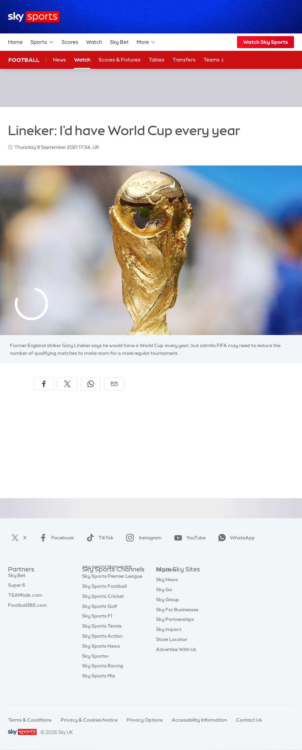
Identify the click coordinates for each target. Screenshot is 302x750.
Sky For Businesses (177, 619)
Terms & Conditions (30, 720)
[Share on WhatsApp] (91, 384)
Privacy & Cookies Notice (89, 720)
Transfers (184, 59)
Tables (156, 59)
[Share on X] (67, 384)
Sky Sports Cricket (103, 609)
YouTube (188, 537)
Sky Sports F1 (97, 629)
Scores (70, 41)
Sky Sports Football (104, 599)
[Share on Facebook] (44, 384)
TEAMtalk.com (25, 599)
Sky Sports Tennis (102, 639)
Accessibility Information (199, 720)
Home (15, 41)
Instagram (142, 537)
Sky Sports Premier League (112, 589)
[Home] (33, 16)
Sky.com (166, 579)
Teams (214, 60)
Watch (94, 41)
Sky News (167, 589)
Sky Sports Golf (99, 619)
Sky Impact (168, 639)
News (59, 59)
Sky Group (167, 609)
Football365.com (27, 609)
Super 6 (16, 589)
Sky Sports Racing (102, 679)
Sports (42, 42)
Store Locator (171, 649)
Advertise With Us (176, 659)
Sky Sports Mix (98, 689)
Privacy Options (145, 720)
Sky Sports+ (95, 669)
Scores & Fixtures (119, 59)
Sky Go (164, 599)
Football (24, 60)
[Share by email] (114, 384)
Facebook (55, 537)
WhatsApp (235, 537)
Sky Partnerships (175, 629)
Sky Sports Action (102, 649)
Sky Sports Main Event (107, 579)
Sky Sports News (101, 659)
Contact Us (249, 720)
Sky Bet (119, 41)
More (146, 42)
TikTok (99, 537)
